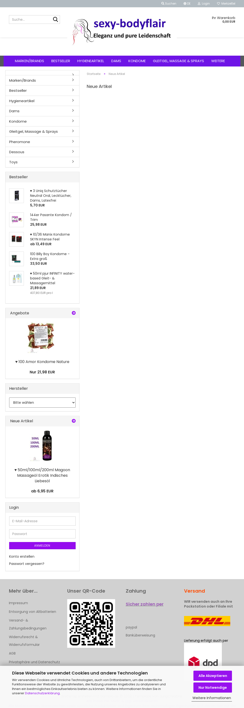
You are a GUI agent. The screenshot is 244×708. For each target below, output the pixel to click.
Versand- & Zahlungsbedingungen (27, 624)
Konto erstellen (21, 556)
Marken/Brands (29, 60)
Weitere (218, 60)
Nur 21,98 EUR (42, 372)
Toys (13, 162)
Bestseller (60, 60)
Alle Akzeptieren (212, 675)
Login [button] (204, 3)
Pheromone (19, 141)
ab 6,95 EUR (42, 491)
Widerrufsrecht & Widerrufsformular (24, 641)
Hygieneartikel (90, 60)
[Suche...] (55, 19)
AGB (12, 653)
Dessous (16, 151)
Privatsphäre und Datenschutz (34, 662)
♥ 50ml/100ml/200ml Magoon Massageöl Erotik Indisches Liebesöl (42, 475)
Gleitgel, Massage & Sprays (178, 60)
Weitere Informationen (211, 697)
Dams (116, 60)
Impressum (18, 603)
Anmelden (42, 545)
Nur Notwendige (212, 687)
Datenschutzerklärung (42, 693)
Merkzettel (226, 3)
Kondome (137, 60)
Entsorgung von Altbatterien (32, 611)
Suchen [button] (168, 3)
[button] (187, 3)
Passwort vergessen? (26, 563)
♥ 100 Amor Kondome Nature (42, 361)
